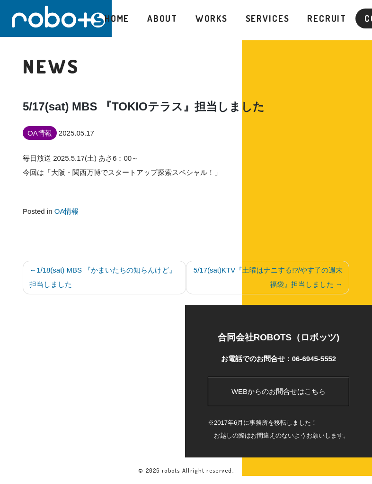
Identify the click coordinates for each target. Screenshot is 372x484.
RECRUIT (326, 18)
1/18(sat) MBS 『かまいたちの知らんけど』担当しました (102, 277)
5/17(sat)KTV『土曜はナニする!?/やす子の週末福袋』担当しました (268, 277)
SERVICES (268, 18)
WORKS (211, 18)
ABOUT (162, 18)
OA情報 (66, 211)
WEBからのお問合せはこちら (278, 391)
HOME (117, 18)
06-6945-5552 (314, 359)
